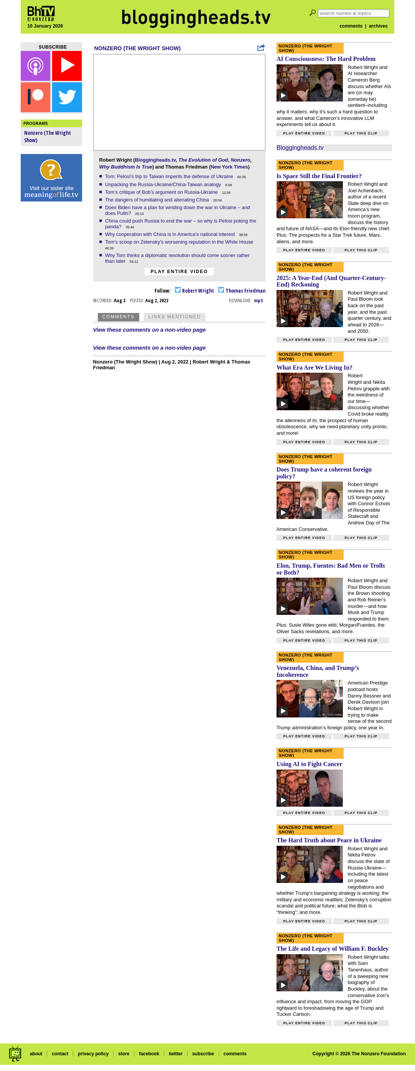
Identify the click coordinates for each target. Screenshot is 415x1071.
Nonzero (240, 160)
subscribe (203, 1053)
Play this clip (360, 133)
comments (350, 26)
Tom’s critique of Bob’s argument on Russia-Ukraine (162, 192)
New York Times (229, 167)
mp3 (258, 300)
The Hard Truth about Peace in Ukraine (329, 840)
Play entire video (179, 271)
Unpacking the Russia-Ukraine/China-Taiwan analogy (163, 184)
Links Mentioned (174, 316)
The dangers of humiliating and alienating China (158, 200)
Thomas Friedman (241, 290)
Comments (118, 316)
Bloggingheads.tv (155, 160)
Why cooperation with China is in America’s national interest (170, 234)
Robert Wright (194, 290)
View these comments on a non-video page (149, 330)
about (36, 1053)
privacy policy (93, 1053)
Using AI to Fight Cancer (310, 764)
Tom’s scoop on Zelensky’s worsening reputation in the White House (180, 242)
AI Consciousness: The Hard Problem (326, 59)
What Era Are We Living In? (314, 367)
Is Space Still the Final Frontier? (319, 176)
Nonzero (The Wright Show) (137, 48)
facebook (149, 1053)
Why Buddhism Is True (125, 167)
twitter (176, 1053)
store (123, 1053)
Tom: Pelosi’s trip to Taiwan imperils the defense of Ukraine (169, 176)
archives (378, 26)
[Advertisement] (51, 326)
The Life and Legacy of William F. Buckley (333, 948)
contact (60, 1053)
